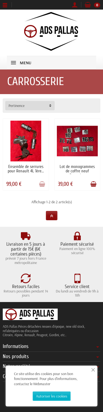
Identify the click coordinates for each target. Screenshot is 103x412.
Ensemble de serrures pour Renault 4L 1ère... (26, 168)
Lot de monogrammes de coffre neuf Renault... (77, 171)
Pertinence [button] (16, 105)
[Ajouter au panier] (42, 184)
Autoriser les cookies (51, 396)
